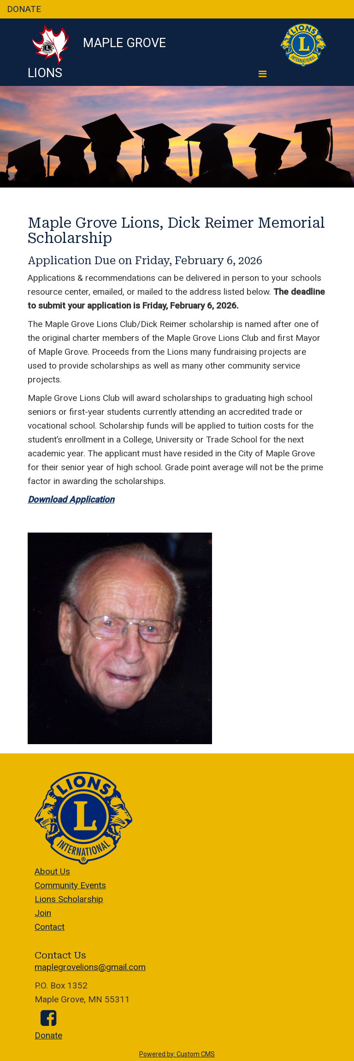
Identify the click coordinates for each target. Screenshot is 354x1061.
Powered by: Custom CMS (177, 1054)
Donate (48, 1035)
